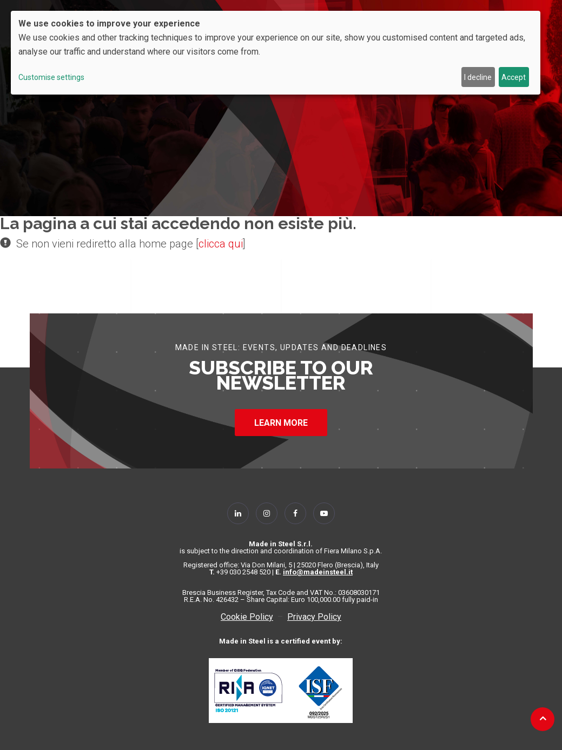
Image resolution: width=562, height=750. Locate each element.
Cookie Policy (247, 617)
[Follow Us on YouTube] (324, 513)
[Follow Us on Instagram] (266, 513)
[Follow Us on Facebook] (295, 513)
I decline (478, 77)
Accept (513, 77)
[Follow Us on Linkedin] (238, 513)
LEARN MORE (281, 423)
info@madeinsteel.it (318, 572)
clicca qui (221, 243)
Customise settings (51, 77)
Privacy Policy (314, 617)
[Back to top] (542, 718)
